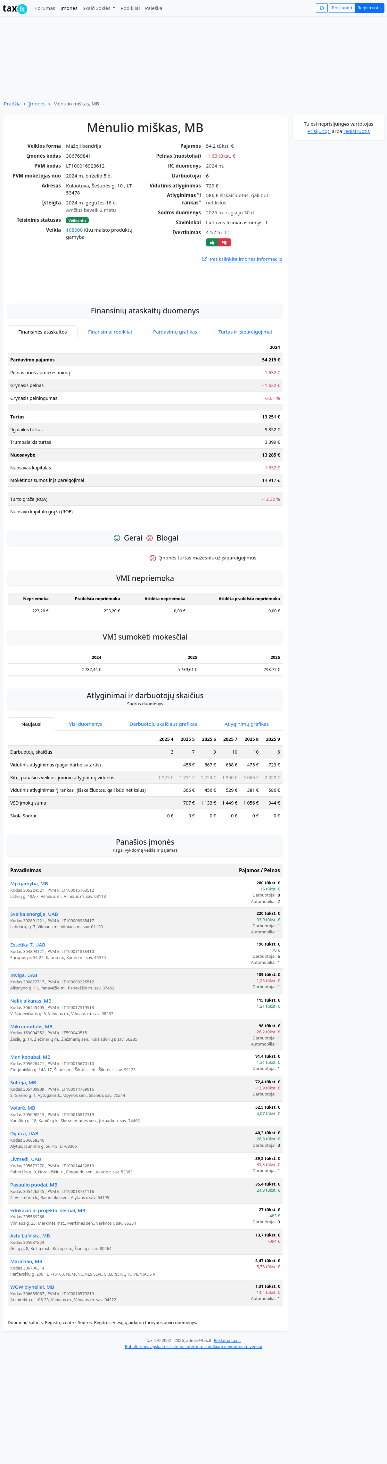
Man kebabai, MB (30, 1131)
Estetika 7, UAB (27, 1018)
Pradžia (12, 103)
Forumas (45, 8)
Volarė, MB (22, 1182)
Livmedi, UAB (25, 1233)
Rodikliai (130, 8)
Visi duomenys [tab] (85, 798)
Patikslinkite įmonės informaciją (242, 259)
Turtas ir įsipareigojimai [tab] (245, 405)
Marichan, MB (26, 1335)
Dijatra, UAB (24, 1207)
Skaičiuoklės (97, 8)
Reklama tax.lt (227, 1414)
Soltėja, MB (23, 1156)
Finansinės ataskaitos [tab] (42, 405)
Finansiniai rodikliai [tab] (110, 405)
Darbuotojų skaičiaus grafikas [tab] (163, 798)
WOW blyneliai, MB (32, 1361)
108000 (74, 230)
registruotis (356, 131)
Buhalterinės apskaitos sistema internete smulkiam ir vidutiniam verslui (193, 1420)
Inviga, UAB (23, 1049)
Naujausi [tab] (31, 798)
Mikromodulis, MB (31, 1100)
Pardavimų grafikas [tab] (175, 405)
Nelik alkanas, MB (31, 1074)
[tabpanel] (145, 506)
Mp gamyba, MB (29, 957)
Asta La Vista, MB (30, 1309)
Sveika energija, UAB (34, 988)
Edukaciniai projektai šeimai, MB (48, 1284)
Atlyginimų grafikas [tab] (247, 798)
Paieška (153, 8)
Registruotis (370, 8)
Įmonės (69, 8)
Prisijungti (342, 8)
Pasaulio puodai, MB (33, 1258)
